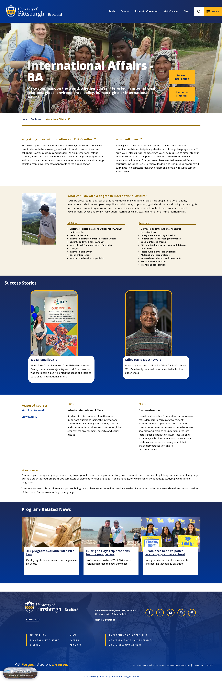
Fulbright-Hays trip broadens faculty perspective (108, 552)
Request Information (146, 11)
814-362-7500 (102, 613)
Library (35, 645)
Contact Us (33, 619)
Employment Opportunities (124, 635)
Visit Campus (171, 11)
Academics (36, 119)
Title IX (210, 665)
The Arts (75, 645)
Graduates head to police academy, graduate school (165, 552)
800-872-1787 (119, 613)
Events (74, 640)
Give (186, 11)
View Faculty (29, 416)
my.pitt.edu (38, 635)
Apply (112, 11)
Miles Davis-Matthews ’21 (144, 360)
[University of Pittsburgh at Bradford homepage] (34, 11)
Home (24, 119)
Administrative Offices (124, 645)
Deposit (125, 11)
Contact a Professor (182, 94)
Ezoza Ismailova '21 (45, 360)
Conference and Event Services (124, 640)
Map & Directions (105, 619)
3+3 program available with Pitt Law (50, 552)
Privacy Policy (199, 665)
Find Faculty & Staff (44, 640)
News (73, 635)
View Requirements (33, 410)
